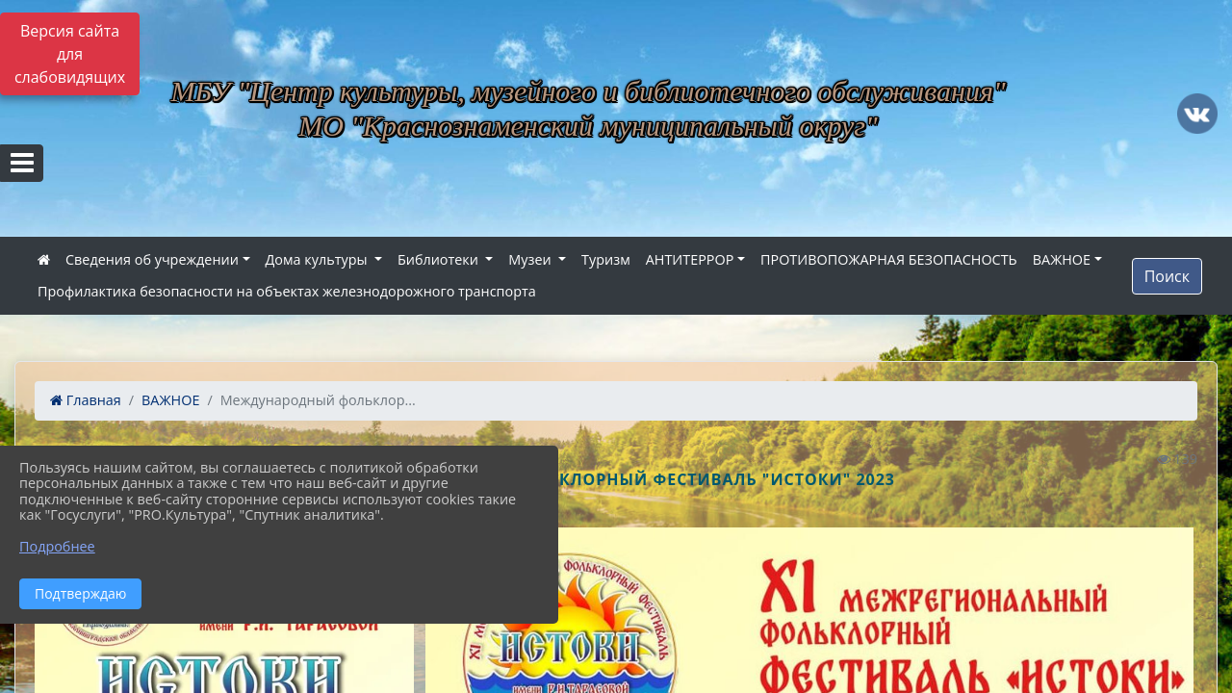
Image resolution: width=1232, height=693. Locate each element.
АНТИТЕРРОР (690, 259)
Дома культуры (319, 259)
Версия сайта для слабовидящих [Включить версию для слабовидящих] (69, 54)
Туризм (605, 259)
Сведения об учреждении (152, 259)
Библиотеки (440, 259)
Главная (85, 400)
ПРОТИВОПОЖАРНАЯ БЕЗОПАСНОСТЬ (888, 259)
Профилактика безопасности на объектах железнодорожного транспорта (287, 291)
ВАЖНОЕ (1062, 259)
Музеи (531, 259)
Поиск (1167, 276)
